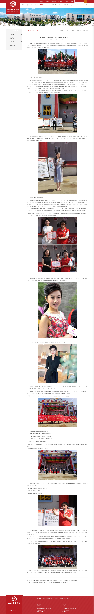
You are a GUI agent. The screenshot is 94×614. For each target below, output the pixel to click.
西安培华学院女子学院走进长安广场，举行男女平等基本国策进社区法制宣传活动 (49, 582)
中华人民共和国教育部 (47, 598)
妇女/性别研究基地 (81, 30)
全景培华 (66, 1)
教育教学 (36, 5)
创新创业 (48, 5)
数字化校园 (84, 5)
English (72, 1)
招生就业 (54, 5)
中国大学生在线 (62, 598)
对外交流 (60, 5)
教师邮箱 (54, 1)
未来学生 (42, 1)
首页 (64, 30)
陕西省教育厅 (55, 598)
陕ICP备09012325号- (14, 610)
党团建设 (66, 5)
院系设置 (29, 5)
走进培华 (23, 5)
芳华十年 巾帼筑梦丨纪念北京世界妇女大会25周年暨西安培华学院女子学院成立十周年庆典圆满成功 (54, 580)
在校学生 (48, 1)
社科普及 (74, 30)
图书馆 (78, 5)
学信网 (68, 598)
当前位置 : (61, 30)
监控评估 (72, 5)
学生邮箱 (60, 1)
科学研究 (42, 5)
